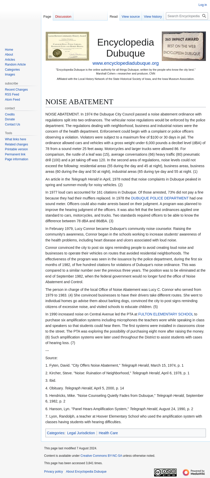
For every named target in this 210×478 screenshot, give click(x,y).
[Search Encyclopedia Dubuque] (187, 16)
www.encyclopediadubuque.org (126, 63)
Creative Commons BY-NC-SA (101, 456)
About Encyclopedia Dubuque (86, 471)
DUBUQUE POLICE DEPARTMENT (159, 198)
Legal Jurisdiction (81, 433)
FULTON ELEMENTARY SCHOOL (165, 314)
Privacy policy (53, 471)
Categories (55, 433)
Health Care (108, 433)
